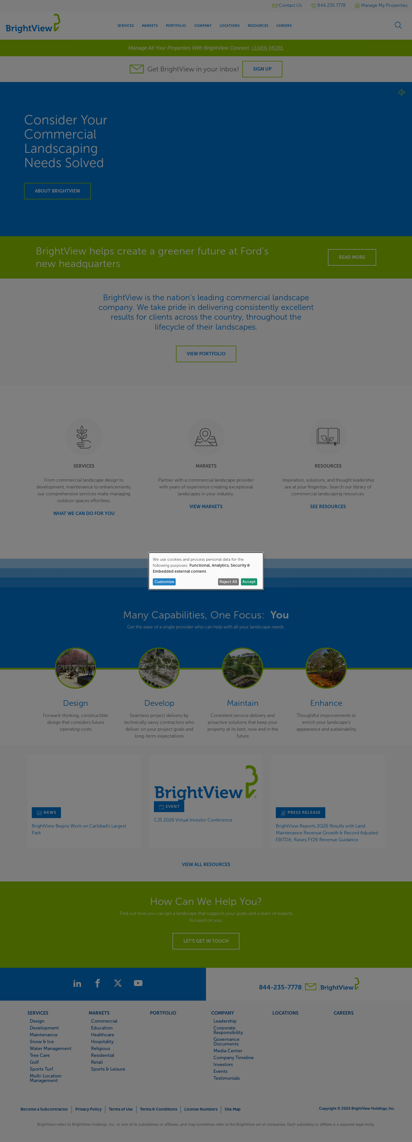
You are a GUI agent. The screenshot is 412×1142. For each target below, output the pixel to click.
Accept (248, 581)
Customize (164, 581)
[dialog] (206, 571)
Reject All (228, 581)
